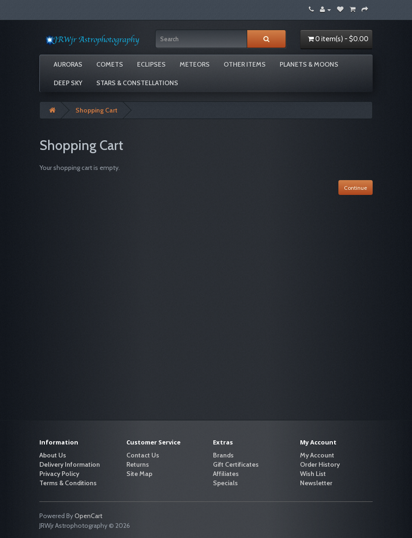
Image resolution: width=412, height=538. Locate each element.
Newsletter (316, 483)
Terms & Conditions (68, 483)
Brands (223, 455)
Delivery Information (69, 464)
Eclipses (151, 64)
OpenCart (88, 516)
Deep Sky (68, 83)
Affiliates (226, 473)
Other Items (245, 64)
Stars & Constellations (137, 83)
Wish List (313, 473)
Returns (137, 464)
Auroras (68, 64)
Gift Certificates (236, 464)
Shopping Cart (96, 110)
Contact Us (142, 455)
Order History (320, 464)
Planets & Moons (309, 64)
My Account (317, 455)
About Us (52, 455)
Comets (109, 64)
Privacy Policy (59, 473)
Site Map (139, 473)
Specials (225, 483)
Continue (355, 187)
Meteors (195, 64)
